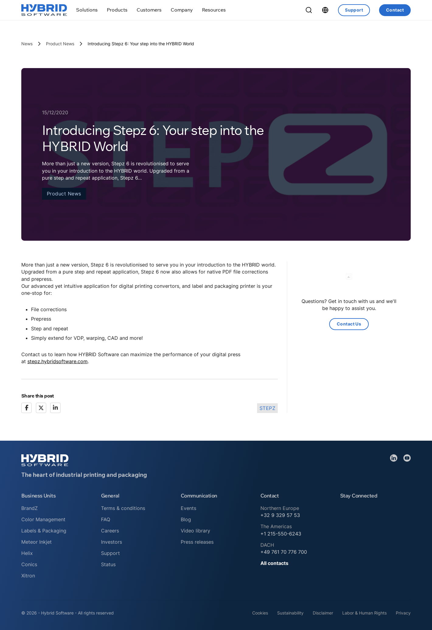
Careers (110, 531)
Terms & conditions (123, 508)
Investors (111, 542)
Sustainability (290, 612)
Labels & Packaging (43, 531)
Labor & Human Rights (364, 612)
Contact (395, 9)
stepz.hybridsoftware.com (57, 361)
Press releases (197, 542)
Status (108, 564)
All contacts (274, 563)
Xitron (28, 576)
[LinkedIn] (55, 408)
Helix (27, 553)
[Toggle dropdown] (87, 9)
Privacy (403, 612)
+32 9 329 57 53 (280, 515)
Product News (60, 43)
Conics (29, 564)
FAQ (105, 519)
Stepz (268, 408)
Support (354, 9)
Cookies (260, 612)
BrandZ (29, 508)
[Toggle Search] (308, 10)
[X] (41, 408)
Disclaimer (323, 612)
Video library (195, 531)
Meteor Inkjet (36, 542)
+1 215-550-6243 (280, 534)
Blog (186, 519)
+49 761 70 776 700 (283, 552)
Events (188, 508)
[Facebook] (26, 408)
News (27, 43)
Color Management (43, 519)
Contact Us (349, 323)
